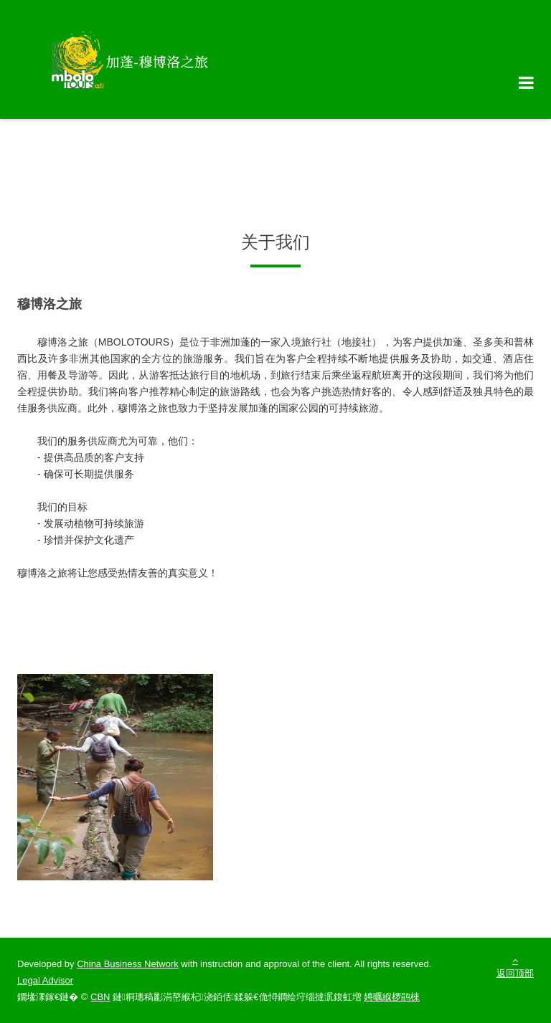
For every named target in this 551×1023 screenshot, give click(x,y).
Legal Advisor (45, 980)
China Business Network (128, 963)
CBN (100, 996)
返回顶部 (515, 967)
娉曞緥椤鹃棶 (392, 996)
